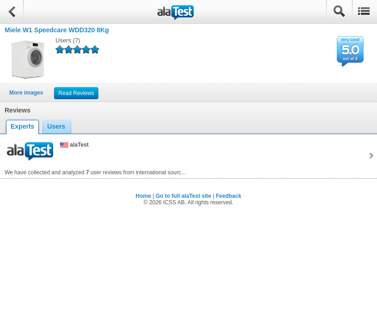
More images (26, 92)
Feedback (228, 196)
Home (143, 196)
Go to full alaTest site (183, 196)
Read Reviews (76, 93)
